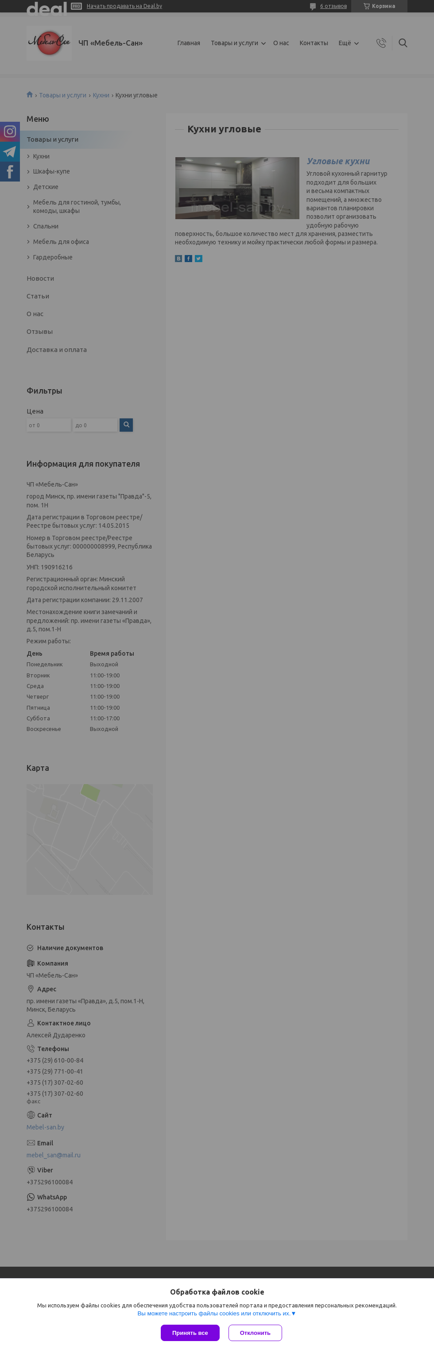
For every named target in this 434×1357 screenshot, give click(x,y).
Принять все (190, 1333)
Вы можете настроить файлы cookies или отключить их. (214, 1313)
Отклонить (255, 1333)
